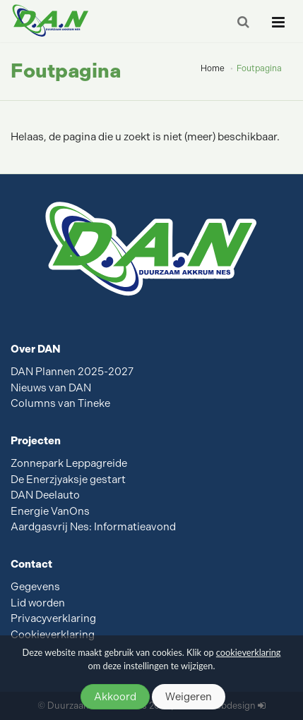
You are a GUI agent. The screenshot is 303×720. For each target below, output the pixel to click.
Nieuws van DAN (51, 388)
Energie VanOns (50, 511)
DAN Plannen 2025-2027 (72, 371)
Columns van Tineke (60, 403)
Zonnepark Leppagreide (69, 463)
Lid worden (38, 603)
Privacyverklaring (53, 618)
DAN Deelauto (45, 495)
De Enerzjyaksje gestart (68, 479)
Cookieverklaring (53, 634)
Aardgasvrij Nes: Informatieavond (93, 526)
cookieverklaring (248, 652)
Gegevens (35, 586)
